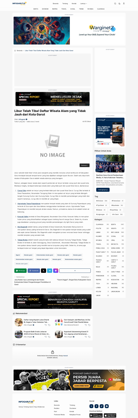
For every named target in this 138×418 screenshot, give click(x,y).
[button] (119, 3)
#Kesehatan (115, 205)
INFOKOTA (114, 244)
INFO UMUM (115, 232)
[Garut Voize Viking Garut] (69, 380)
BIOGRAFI (114, 256)
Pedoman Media (59, 414)
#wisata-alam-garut (63, 255)
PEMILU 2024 (100, 248)
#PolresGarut (116, 201)
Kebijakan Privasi (75, 414)
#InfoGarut (99, 201)
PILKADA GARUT (99, 261)
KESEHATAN (115, 280)
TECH (98, 283)
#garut (18, 255)
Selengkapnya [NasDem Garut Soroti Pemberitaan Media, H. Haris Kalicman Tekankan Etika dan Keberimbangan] (103, 190)
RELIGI (98, 267)
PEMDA (98, 272)
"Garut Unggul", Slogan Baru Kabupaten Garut (74, 280)
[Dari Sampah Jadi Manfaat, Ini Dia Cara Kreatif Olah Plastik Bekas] (59, 322)
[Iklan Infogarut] (110, 132)
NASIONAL (114, 287)
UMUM (98, 295)
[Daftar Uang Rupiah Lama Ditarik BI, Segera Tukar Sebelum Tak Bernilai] (19, 322)
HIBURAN (114, 283)
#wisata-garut (28, 255)
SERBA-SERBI (115, 248)
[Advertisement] (53, 71)
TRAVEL (63, 9)
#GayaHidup (114, 210)
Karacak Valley (23, 217)
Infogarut (22, 119)
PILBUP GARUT (101, 252)
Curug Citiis (21, 191)
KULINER (99, 236)
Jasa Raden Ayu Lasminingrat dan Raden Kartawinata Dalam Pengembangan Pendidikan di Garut (32, 282)
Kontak (74, 3)
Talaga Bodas (22, 240)
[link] (115, 3)
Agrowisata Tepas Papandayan (28, 204)
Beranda (55, 3)
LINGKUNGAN (115, 291)
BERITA (36, 9)
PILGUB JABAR (116, 252)
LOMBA (98, 287)
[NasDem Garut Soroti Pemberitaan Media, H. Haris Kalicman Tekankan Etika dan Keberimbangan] (110, 163)
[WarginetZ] (69, 30)
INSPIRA (54, 9)
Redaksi (56, 408)
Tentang (65, 3)
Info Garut (115, 214)
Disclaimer (73, 408)
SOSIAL (72, 9)
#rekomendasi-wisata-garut (45, 255)
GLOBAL (113, 276)
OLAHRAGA (100, 9)
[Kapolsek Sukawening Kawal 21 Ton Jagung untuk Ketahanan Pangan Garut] (59, 334)
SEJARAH (99, 256)
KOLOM (98, 291)
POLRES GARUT (113, 267)
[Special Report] (53, 99)
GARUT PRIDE (115, 272)
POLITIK (98, 228)
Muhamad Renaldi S (73, 325)
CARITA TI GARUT (114, 261)
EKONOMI (45, 9)
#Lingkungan (100, 214)
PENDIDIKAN (100, 276)
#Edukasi (99, 210)
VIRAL (113, 240)
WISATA (113, 228)
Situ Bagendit (22, 227)
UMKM (98, 232)
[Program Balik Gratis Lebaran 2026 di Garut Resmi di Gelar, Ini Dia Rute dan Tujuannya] (19, 334)
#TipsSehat (100, 205)
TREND (81, 9)
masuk (65, 355)
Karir (55, 411)
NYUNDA (90, 9)
